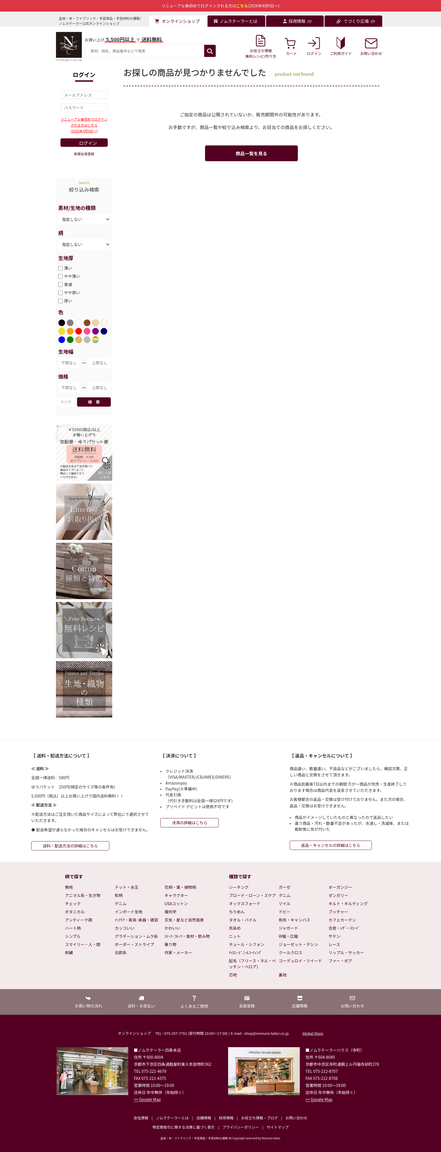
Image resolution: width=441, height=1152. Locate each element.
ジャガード (288, 928)
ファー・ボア (340, 960)
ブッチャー (338, 911)
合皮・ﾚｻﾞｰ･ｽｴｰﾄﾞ (344, 928)
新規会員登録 (84, 153)
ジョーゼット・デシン (298, 944)
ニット (235, 936)
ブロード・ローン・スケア (252, 895)
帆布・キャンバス (294, 920)
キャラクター (176, 895)
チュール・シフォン (246, 944)
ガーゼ (285, 887)
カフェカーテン (342, 920)
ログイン (88, 142)
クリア (65, 402)
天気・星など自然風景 (184, 920)
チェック (73, 903)
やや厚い (72, 292)
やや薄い (72, 276)
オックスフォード (244, 903)
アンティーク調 (78, 920)
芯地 (233, 975)
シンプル (73, 936)
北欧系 (121, 952)
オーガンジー (340, 887)
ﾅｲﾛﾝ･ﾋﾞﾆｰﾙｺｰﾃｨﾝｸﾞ (245, 952)
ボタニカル (75, 911)
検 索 (94, 402)
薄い (68, 268)
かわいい (172, 928)
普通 (68, 284)
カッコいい (124, 928)
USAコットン (176, 903)
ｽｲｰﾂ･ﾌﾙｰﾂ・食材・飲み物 (187, 936)
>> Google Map (147, 1099)
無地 (69, 887)
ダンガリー (338, 895)
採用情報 (226, 1117)
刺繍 (69, 952)
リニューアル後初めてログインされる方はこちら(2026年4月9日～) (83, 125)
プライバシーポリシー (240, 1127)
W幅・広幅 (288, 936)
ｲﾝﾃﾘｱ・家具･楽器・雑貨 (136, 920)
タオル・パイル (242, 920)
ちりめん (237, 911)
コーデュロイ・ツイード (300, 960)
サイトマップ (278, 1127)
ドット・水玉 (126, 887)
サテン (334, 936)
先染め (235, 928)
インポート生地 (128, 911)
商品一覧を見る (251, 153)
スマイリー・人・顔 (82, 944)
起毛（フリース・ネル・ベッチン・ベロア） (252, 963)
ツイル (285, 903)
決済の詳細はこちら (189, 822)
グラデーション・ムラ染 (136, 936)
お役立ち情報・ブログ (259, 1117)
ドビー (285, 911)
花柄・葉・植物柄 (180, 887)
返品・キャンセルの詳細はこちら (330, 845)
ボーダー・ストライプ (134, 944)
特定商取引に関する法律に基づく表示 (183, 1127)
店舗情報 (203, 1117)
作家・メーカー (178, 952)
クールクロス (290, 952)
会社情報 (141, 1117)
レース (334, 944)
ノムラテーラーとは (172, 1117)
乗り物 (170, 944)
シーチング (239, 887)
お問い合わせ (296, 1117)
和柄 (119, 895)
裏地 (283, 975)
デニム (121, 903)
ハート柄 (73, 928)
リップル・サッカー (346, 952)
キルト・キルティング (348, 903)
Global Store (312, 1033)
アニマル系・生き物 (82, 895)
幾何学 (170, 911)
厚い (68, 300)
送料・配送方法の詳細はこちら (70, 846)
